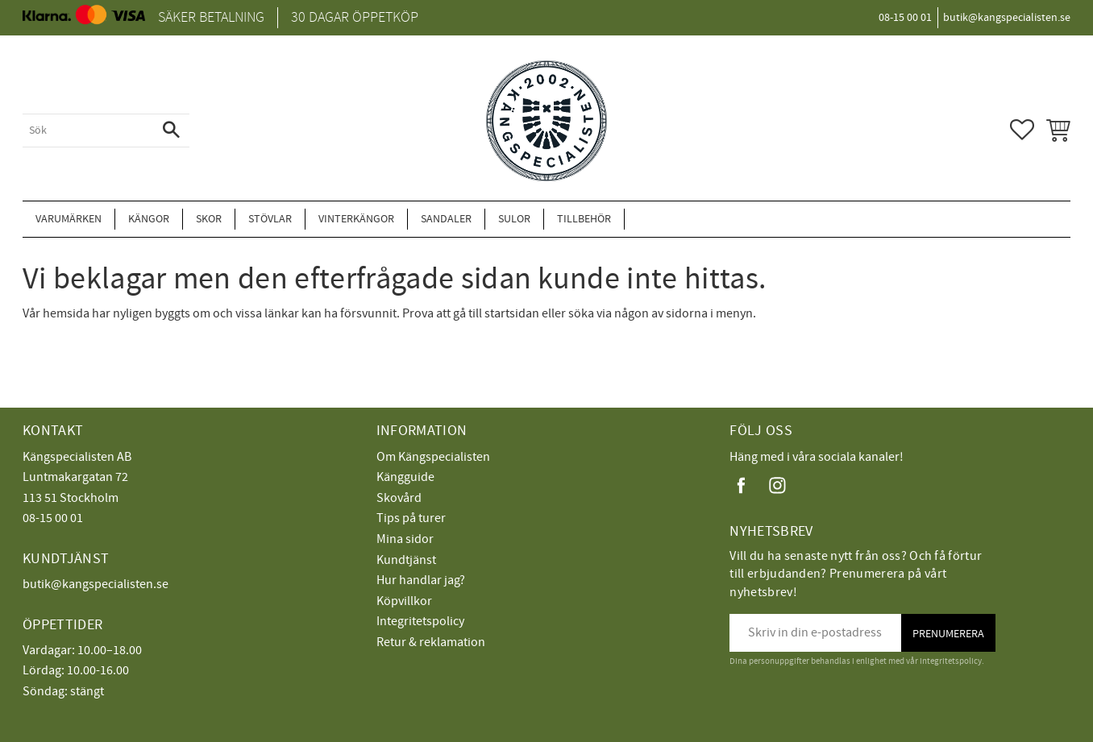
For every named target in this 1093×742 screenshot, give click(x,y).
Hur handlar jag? (420, 580)
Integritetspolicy (420, 621)
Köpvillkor (404, 601)
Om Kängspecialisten (433, 457)
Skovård (399, 498)
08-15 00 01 (53, 518)
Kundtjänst (406, 560)
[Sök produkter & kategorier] (88, 130)
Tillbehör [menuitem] (584, 218)
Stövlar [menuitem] (270, 218)
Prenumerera (948, 633)
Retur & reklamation (430, 642)
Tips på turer (411, 518)
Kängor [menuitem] (148, 218)
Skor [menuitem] (209, 218)
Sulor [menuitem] (514, 218)
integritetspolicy (951, 661)
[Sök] (171, 130)
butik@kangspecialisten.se (95, 584)
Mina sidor (405, 539)
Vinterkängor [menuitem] (356, 218)
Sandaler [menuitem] (446, 218)
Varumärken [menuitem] (68, 218)
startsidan (511, 313)
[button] (1022, 130)
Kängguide (405, 477)
